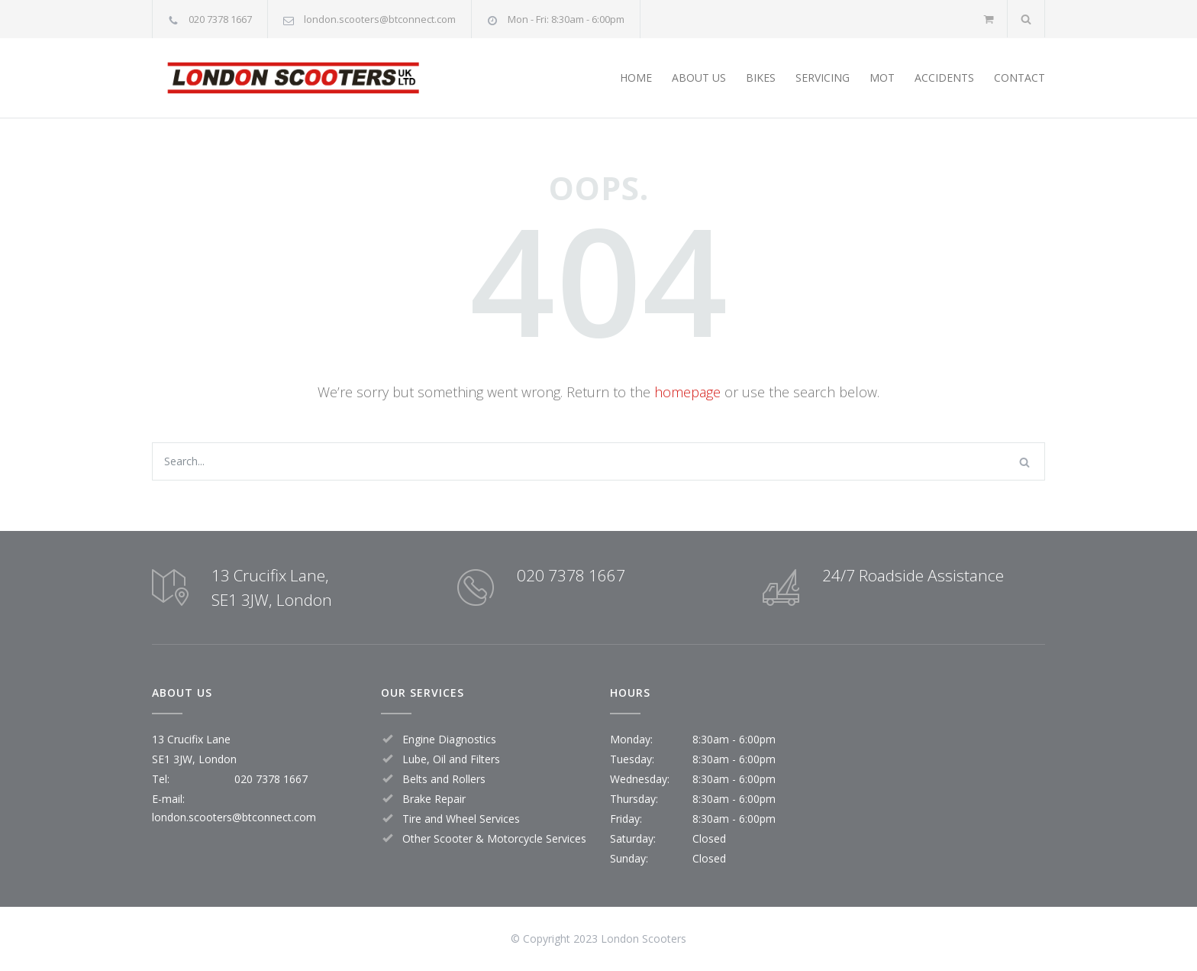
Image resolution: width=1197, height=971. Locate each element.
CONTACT (1019, 77)
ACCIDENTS (944, 77)
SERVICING (822, 77)
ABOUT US (699, 77)
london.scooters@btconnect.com (380, 19)
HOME (636, 77)
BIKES (761, 77)
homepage (687, 392)
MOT (882, 77)
